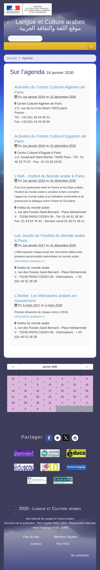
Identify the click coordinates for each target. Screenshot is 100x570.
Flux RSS (62, 544)
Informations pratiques (28, 261)
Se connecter (80, 555)
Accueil (12, 58)
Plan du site (31, 537)
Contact (36, 544)
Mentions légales (65, 537)
